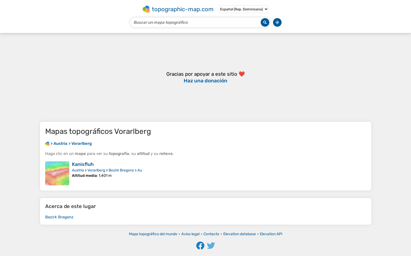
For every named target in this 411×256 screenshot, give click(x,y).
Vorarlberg (96, 170)
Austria (78, 170)
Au (139, 170)
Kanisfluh (83, 164)
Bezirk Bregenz (121, 170)
